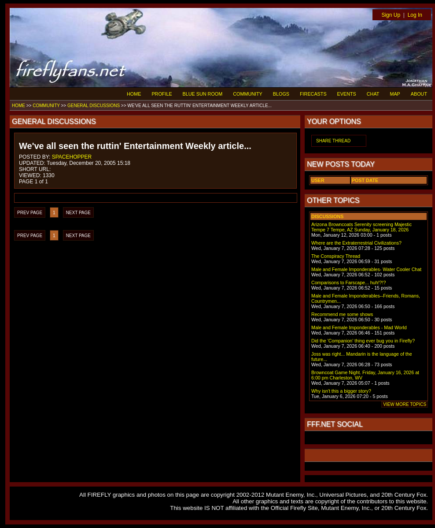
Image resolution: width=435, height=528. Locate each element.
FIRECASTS (313, 94)
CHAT (373, 94)
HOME (134, 94)
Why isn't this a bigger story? (341, 391)
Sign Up (390, 15)
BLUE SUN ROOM (203, 94)
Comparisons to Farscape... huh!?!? (348, 282)
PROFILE (161, 94)
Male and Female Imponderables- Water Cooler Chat (366, 269)
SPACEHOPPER (72, 157)
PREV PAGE (29, 212)
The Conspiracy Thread (335, 256)
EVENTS (346, 94)
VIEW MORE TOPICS (405, 404)
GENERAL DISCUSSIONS (93, 105)
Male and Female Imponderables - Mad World (359, 327)
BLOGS (281, 94)
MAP (395, 94)
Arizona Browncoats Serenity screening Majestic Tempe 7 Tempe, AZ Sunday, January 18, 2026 (361, 227)
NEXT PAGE (78, 212)
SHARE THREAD (333, 140)
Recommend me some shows (342, 314)
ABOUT (419, 94)
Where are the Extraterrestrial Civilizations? (356, 242)
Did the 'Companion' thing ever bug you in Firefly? (363, 340)
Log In (415, 15)
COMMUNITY (247, 94)
